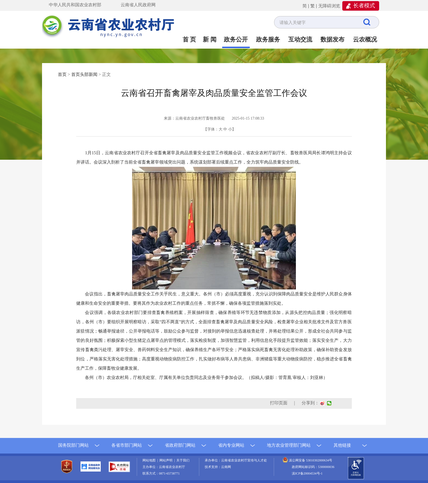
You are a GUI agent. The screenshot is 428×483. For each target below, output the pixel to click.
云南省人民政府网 (138, 4)
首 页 (189, 39)
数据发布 (332, 39)
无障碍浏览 (329, 6)
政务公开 (236, 39)
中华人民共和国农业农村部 (75, 4)
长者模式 (364, 5)
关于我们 (182, 460)
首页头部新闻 (84, 74)
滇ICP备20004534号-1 (307, 473)
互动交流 (300, 39)
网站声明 (166, 460)
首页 (62, 74)
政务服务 (268, 39)
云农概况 (365, 39)
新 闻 (209, 39)
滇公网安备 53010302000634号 (310, 460)
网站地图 (149, 460)
